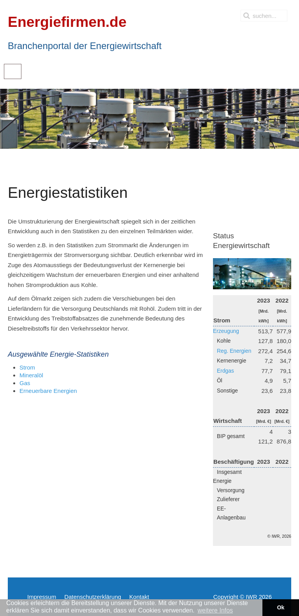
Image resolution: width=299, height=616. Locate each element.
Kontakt (139, 596)
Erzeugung (226, 331)
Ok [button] (280, 607)
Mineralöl (31, 375)
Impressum (41, 596)
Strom (27, 367)
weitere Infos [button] (215, 610)
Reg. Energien (234, 351)
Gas (24, 383)
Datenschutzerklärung (92, 596)
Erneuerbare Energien (48, 390)
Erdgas (225, 371)
